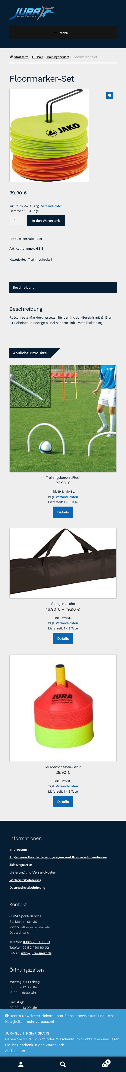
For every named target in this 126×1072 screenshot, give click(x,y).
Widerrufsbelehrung (25, 880)
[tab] (63, 287)
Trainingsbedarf (57, 57)
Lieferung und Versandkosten (32, 872)
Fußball (37, 57)
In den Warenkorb (46, 221)
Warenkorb (97, 1061)
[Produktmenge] (16, 220)
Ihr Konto (21, 1064)
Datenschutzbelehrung (27, 888)
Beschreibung (23, 287)
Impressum (18, 849)
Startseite (21, 57)
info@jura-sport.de (36, 953)
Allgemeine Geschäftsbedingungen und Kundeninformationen (58, 857)
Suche (63, 1064)
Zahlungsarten (20, 865)
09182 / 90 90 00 (36, 942)
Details (63, 512)
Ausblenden (15, 1050)
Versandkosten (52, 206)
